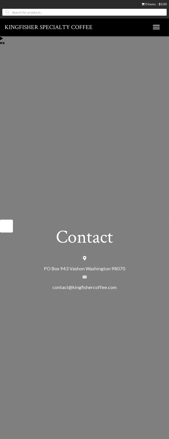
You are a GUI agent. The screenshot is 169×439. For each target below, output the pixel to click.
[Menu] (156, 27)
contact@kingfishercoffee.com (84, 287)
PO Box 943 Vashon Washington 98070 (84, 268)
